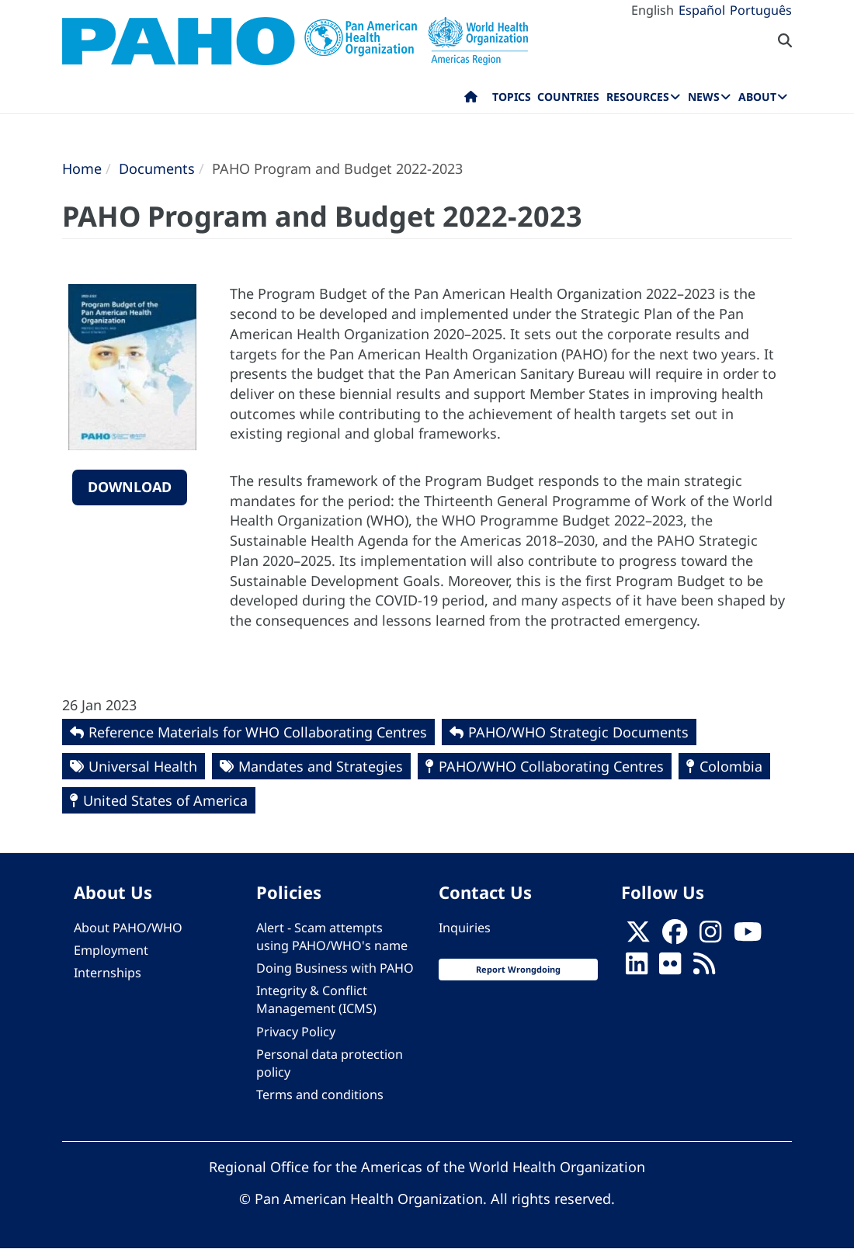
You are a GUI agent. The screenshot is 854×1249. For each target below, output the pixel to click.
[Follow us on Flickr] (670, 968)
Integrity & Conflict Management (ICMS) (316, 999)
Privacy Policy (295, 1031)
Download (130, 486)
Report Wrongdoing (518, 969)
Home (82, 168)
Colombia (731, 766)
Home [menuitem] (470, 100)
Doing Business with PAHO (335, 968)
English (652, 10)
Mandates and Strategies (320, 766)
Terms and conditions (320, 1094)
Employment (111, 950)
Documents (157, 168)
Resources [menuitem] (637, 96)
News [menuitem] (704, 96)
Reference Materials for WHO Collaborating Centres (258, 732)
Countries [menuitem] (568, 96)
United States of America (165, 800)
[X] (638, 936)
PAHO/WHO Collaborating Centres (551, 766)
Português (761, 10)
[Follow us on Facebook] (674, 936)
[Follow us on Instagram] (710, 936)
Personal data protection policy (329, 1063)
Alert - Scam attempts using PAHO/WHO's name (332, 936)
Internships (107, 972)
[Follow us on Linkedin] (636, 968)
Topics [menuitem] (511, 96)
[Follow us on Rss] (704, 968)
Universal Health (143, 766)
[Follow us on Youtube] (748, 936)
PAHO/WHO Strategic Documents (578, 732)
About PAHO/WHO (128, 927)
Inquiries (465, 927)
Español (702, 10)
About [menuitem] (757, 96)
